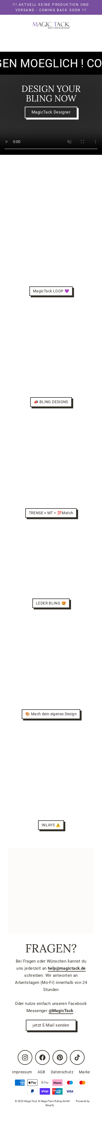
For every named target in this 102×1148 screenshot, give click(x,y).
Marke (84, 1072)
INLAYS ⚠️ (51, 825)
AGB (41, 1072)
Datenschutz (62, 1072)
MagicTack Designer (51, 112)
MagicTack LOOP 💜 (51, 291)
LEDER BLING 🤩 (51, 603)
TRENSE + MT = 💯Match (51, 513)
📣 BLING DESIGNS (51, 402)
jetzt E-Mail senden (51, 1025)
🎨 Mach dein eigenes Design (51, 714)
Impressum (22, 1072)
